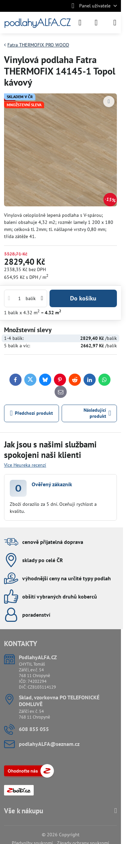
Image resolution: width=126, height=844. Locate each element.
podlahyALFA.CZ (37, 22)
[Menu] (115, 22)
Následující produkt (97, 413)
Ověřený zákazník (52, 484)
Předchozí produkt (31, 413)
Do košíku (83, 298)
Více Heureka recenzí (25, 465)
